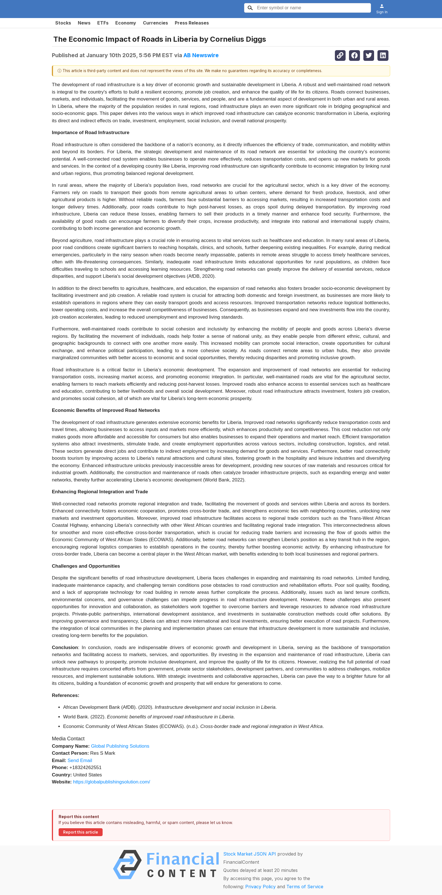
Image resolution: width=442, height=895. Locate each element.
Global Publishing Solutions (120, 746)
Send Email (80, 760)
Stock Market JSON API (249, 854)
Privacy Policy (260, 886)
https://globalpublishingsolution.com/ (111, 782)
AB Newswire (201, 55)
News (84, 23)
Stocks (63, 23)
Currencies (155, 23)
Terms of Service (304, 886)
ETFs (103, 23)
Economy (125, 23)
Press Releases (192, 23)
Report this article (80, 832)
